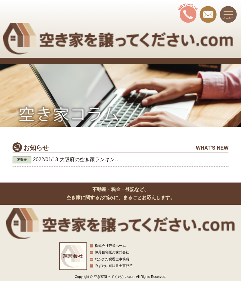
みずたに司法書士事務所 (114, 266)
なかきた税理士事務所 (112, 259)
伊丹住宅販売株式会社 (112, 252)
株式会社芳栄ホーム (110, 245)
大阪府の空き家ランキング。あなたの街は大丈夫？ (117, 159)
